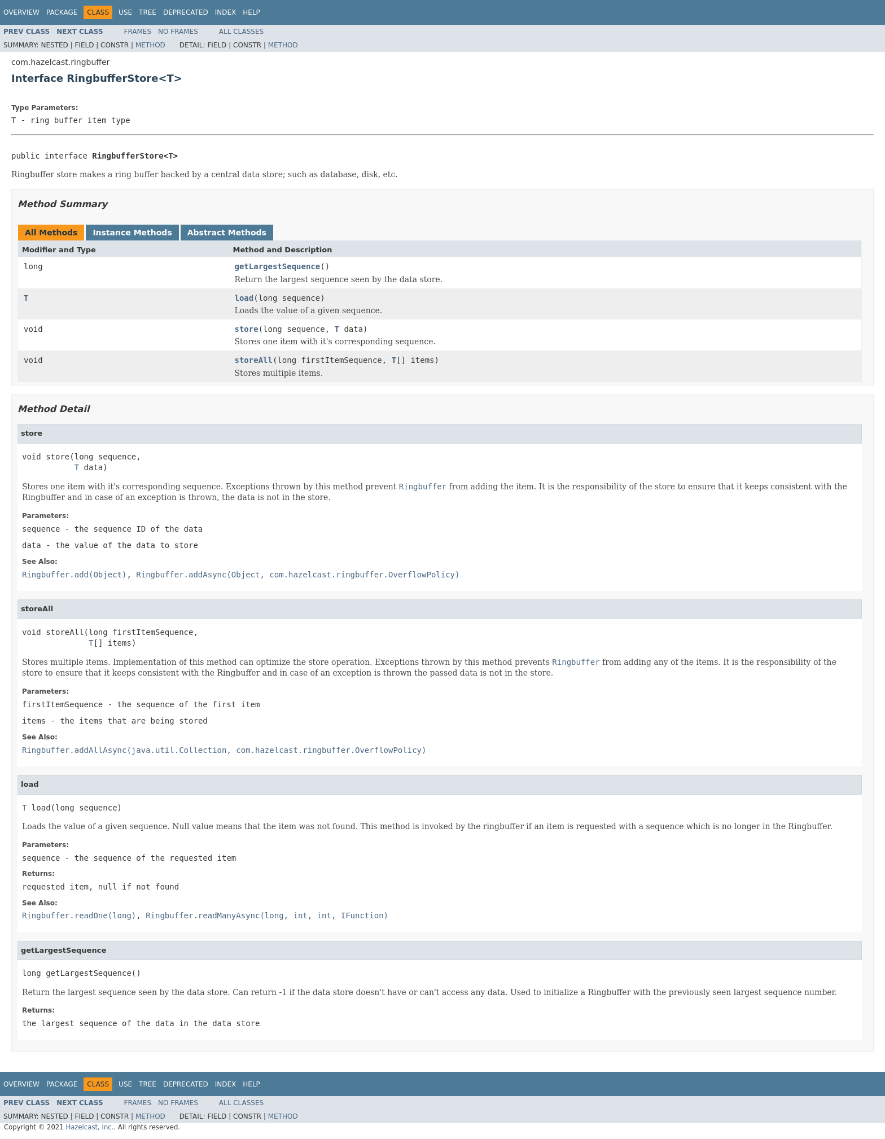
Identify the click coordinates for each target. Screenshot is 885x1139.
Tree (147, 12)
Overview (21, 12)
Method (150, 45)
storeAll (254, 360)
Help (251, 12)
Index (225, 12)
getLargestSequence (278, 266)
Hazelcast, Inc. (89, 1127)
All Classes (241, 32)
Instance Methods (132, 232)
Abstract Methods (226, 232)
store (247, 329)
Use (125, 12)
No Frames (178, 32)
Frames (138, 32)
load (244, 298)
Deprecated (185, 12)
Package (61, 12)
